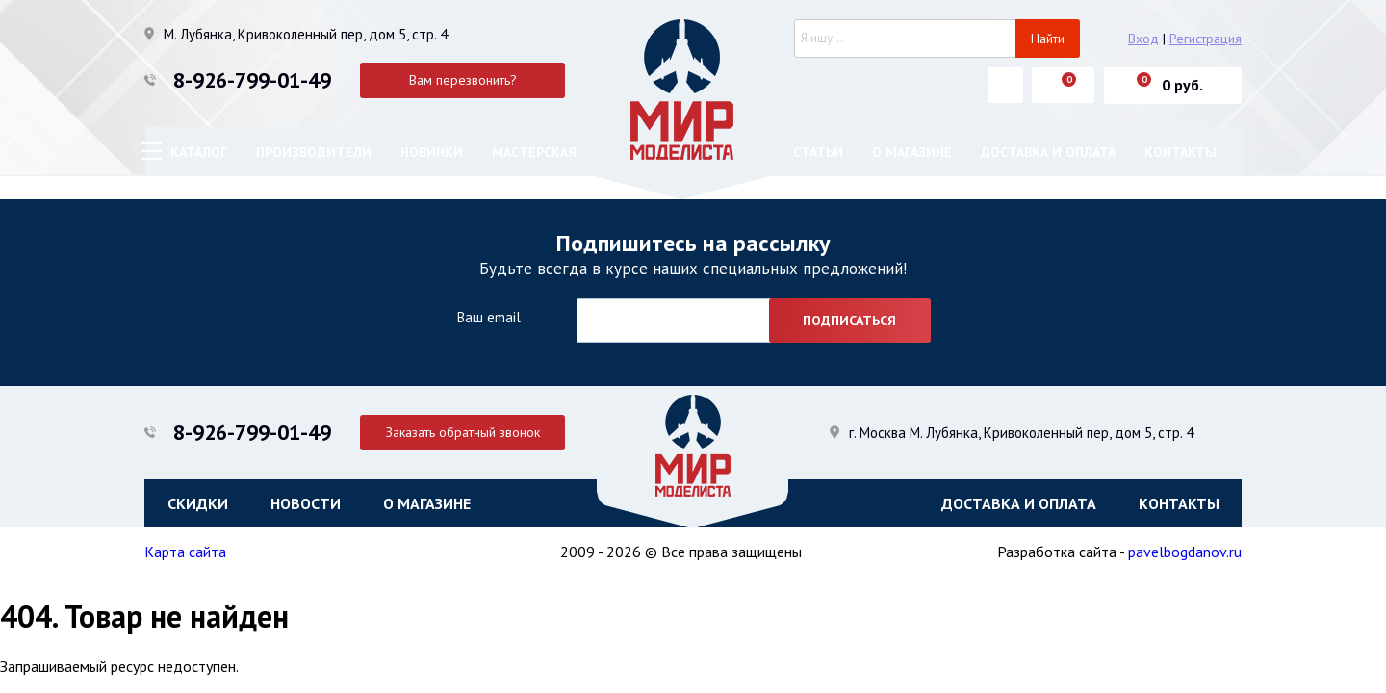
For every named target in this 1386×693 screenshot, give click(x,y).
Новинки (431, 152)
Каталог (198, 152)
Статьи (818, 152)
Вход (1143, 38)
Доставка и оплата (1048, 152)
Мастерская (534, 152)
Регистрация (1205, 38)
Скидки (197, 503)
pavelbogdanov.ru (1185, 551)
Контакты (1180, 152)
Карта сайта (185, 551)
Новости (305, 503)
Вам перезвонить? (463, 80)
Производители (314, 152)
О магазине (912, 152)
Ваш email (488, 317)
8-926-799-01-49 (252, 79)
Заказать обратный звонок (463, 432)
